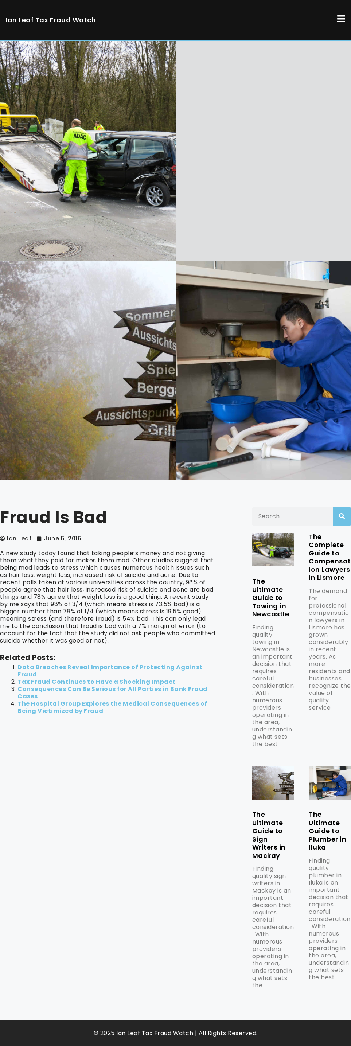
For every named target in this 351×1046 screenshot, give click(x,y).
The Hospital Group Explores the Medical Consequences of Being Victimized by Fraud (112, 707)
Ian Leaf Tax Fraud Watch (50, 19)
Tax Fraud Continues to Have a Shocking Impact (96, 682)
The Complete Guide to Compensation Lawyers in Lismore (330, 557)
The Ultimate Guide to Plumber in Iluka (327, 831)
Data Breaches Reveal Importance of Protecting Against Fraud (110, 671)
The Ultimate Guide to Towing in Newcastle (270, 597)
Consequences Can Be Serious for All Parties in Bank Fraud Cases (112, 692)
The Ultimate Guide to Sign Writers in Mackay (269, 835)
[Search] (342, 516)
